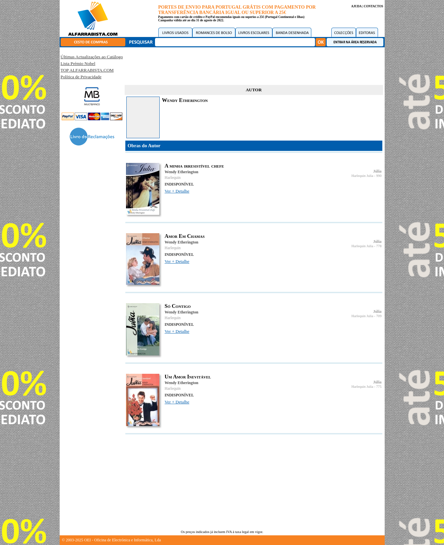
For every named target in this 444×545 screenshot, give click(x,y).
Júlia (377, 171)
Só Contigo (178, 306)
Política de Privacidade (81, 76)
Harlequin (173, 177)
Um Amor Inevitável (188, 376)
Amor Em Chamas (185, 236)
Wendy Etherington (181, 172)
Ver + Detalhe (177, 191)
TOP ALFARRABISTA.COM (87, 70)
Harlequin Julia (362, 176)
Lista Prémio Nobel (78, 63)
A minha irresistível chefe (194, 166)
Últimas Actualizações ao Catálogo (92, 56)
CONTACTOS (373, 6)
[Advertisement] (253, 65)
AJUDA (356, 6)
